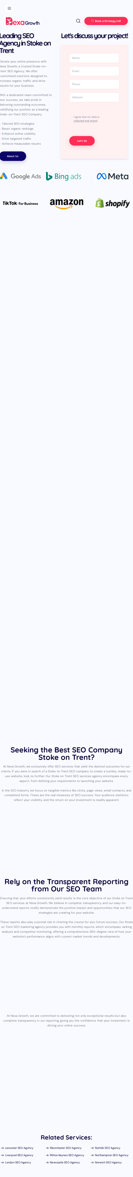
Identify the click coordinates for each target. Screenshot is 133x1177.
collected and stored (85, 120)
